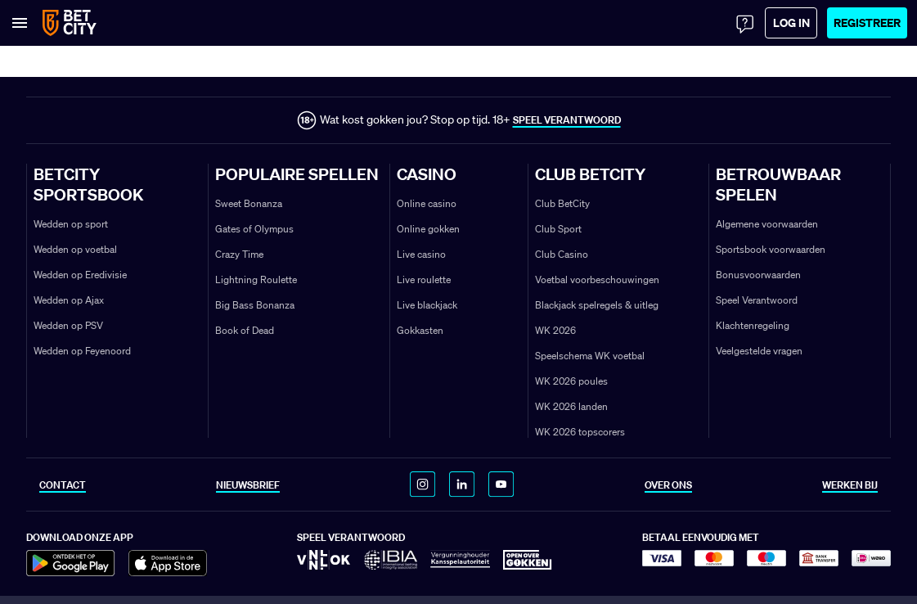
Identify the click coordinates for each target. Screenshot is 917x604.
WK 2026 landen (571, 406)
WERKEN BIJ (850, 485)
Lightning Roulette (256, 279)
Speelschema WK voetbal (590, 356)
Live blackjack (427, 305)
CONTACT (62, 485)
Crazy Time (239, 254)
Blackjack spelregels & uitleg (597, 305)
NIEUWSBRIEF (248, 485)
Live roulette (424, 279)
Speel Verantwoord (757, 300)
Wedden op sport (71, 224)
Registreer (867, 22)
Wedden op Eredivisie (80, 275)
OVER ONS (668, 485)
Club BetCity (562, 203)
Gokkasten (420, 330)
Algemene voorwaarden (767, 224)
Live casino (421, 254)
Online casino (426, 203)
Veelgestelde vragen (759, 351)
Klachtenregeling (752, 325)
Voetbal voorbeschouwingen (597, 279)
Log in (791, 22)
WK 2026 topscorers (580, 432)
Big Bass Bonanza (254, 305)
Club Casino (561, 254)
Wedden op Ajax (69, 300)
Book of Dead (244, 330)
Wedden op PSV (68, 325)
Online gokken (428, 229)
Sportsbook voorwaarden (770, 249)
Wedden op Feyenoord (82, 351)
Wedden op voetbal (75, 249)
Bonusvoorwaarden (758, 275)
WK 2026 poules (571, 381)
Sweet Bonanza (248, 203)
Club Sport (558, 229)
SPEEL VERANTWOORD (567, 120)
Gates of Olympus (254, 229)
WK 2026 (555, 330)
